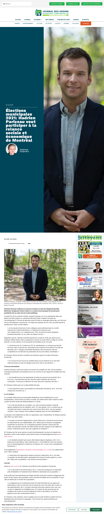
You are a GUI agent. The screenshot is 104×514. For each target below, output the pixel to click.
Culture (39, 23)
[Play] (6, 243)
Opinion (17, 23)
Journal (27, 19)
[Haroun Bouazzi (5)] (90, 389)
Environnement (28, 23)
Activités (49, 23)
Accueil (18, 19)
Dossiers (38, 19)
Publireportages (63, 19)
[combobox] (17, 4)
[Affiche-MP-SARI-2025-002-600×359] (90, 275)
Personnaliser (72, 509)
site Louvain (15, 466)
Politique (75, 23)
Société (57, 23)
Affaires (66, 23)
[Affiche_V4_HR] (90, 374)
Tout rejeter (84, 509)
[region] (52, 508)
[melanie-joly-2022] (90, 303)
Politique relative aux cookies (14, 511)
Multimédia (49, 19)
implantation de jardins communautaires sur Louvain (34, 450)
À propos (85, 19)
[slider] (14, 243)
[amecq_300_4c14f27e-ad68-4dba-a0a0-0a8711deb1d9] (90, 325)
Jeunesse (86, 23)
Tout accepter (96, 509)
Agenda (76, 19)
